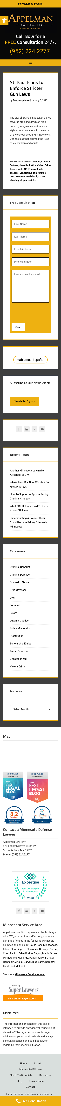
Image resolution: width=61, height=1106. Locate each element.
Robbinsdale (36, 957)
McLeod (20, 966)
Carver (27, 961)
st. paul (23, 180)
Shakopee (32, 949)
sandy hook (31, 176)
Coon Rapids (10, 953)
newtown (20, 176)
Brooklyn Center (48, 949)
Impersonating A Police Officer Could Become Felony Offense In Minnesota (28, 522)
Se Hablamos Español (30, 3)
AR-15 (27, 169)
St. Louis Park (34, 945)
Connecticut (26, 173)
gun (35, 173)
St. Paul (49, 957)
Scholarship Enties (20, 643)
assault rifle (37, 169)
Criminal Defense (20, 574)
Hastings (23, 957)
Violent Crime (44, 165)
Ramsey (49, 961)
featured (15, 605)
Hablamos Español (30, 359)
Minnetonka (10, 957)
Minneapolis (50, 945)
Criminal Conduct (31, 161)
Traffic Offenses (19, 651)
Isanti (6, 966)
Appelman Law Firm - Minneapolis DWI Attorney (30, 22)
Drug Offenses (18, 590)
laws (12, 176)
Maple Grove (49, 953)
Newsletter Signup (24, 401)
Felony (14, 612)
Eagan (37, 953)
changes (14, 173)
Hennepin (8, 961)
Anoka (19, 961)
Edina (6, 949)
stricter (32, 180)
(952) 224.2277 (21, 854)
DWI (12, 597)
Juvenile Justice (27, 165)
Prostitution (16, 635)
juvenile (42, 173)
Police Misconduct (20, 628)
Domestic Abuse (19, 582)
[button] (4, 20)
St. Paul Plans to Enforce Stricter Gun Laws (26, 88)
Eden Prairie (26, 953)
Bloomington (18, 949)
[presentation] (33, 311)
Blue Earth (38, 961)
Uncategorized (18, 658)
